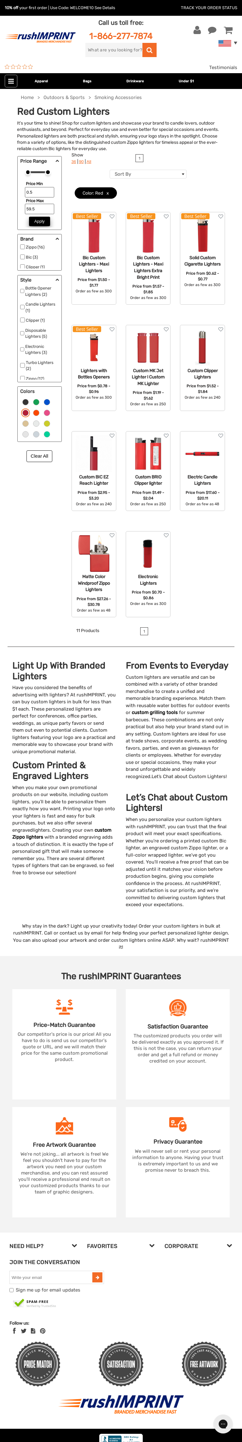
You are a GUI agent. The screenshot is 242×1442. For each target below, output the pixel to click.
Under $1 (186, 81)
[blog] (33, 1331)
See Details (105, 7)
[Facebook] (14, 1331)
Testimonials (223, 67)
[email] (51, 1277)
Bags (87, 81)
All (89, 161)
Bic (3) (32, 257)
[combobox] (148, 174)
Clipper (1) (35, 267)
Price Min (34, 183)
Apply (39, 221)
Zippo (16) (35, 247)
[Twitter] (24, 1331)
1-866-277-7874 (121, 36)
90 (81, 161)
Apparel (41, 81)
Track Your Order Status (209, 7)
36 (74, 161)
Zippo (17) (35, 378)
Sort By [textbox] (123, 174)
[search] (113, 50)
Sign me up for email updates (48, 1290)
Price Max (35, 200)
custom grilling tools (155, 712)
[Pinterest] (42, 1331)
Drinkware (135, 81)
